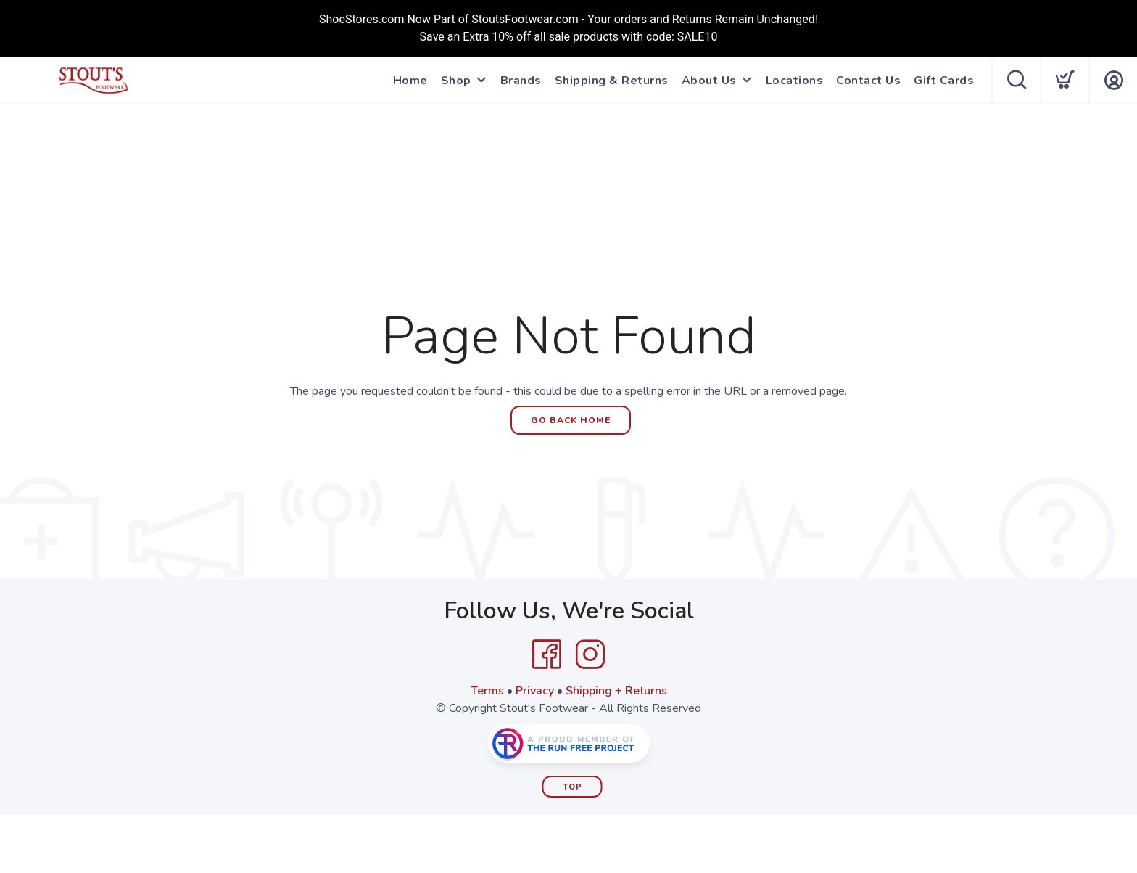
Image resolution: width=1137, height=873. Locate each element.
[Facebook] (546, 654)
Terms (487, 691)
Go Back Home (571, 420)
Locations (795, 81)
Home (410, 81)
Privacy (535, 691)
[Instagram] (590, 654)
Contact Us (868, 81)
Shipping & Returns (612, 81)
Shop (456, 81)
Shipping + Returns (616, 691)
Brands (521, 81)
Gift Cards (944, 81)
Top (572, 787)
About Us (709, 81)
